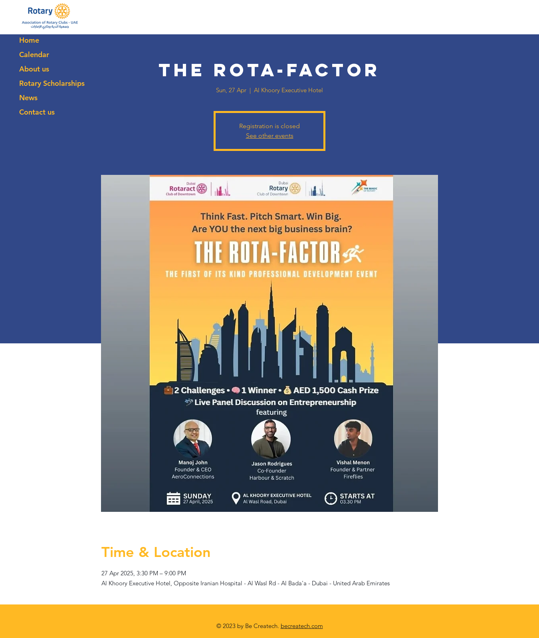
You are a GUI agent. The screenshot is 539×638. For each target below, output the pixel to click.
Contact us (37, 112)
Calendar (34, 54)
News (28, 97)
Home (29, 40)
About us (34, 68)
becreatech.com (302, 626)
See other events (269, 135)
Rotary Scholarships (52, 83)
